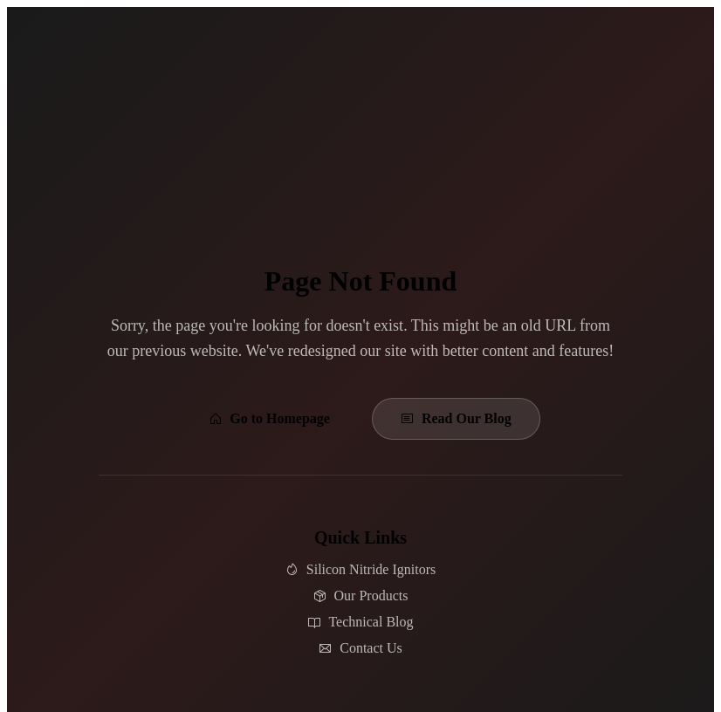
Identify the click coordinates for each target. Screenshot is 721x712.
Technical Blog (360, 621)
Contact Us (360, 647)
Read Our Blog (456, 418)
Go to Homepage (269, 418)
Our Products (361, 595)
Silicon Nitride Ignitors (360, 569)
